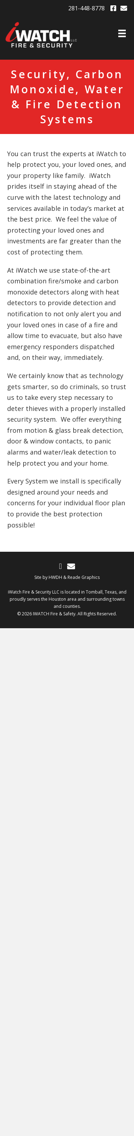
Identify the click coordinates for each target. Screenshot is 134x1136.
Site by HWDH (48, 577)
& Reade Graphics (81, 577)
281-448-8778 (86, 8)
